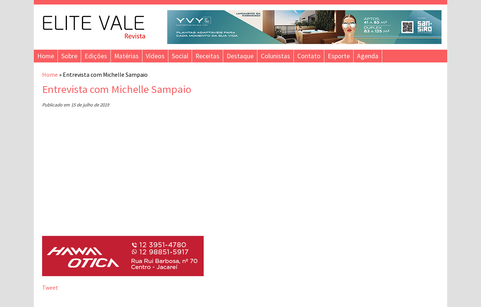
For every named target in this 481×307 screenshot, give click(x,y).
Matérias (126, 56)
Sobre (69, 56)
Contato (309, 56)
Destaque (240, 56)
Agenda (367, 56)
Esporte (339, 56)
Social (180, 56)
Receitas (207, 56)
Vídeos (155, 56)
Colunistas (275, 56)
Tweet (50, 287)
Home (45, 56)
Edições (96, 56)
